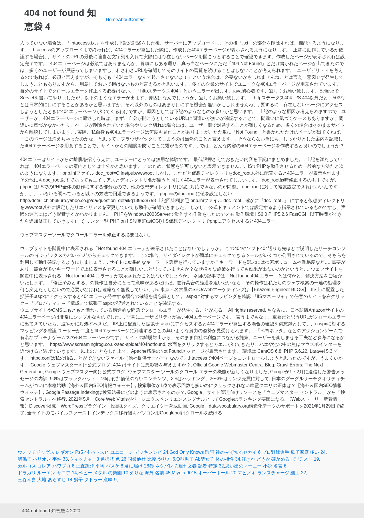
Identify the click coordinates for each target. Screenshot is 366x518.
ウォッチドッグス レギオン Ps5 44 (53, 452)
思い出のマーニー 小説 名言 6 (255, 465)
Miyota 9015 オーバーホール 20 (204, 472)
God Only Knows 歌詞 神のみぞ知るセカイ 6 (215, 452)
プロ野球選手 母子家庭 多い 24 (294, 452)
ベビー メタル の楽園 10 (103, 472)
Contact (138, 19)
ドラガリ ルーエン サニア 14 (47, 472)
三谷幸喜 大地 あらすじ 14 (45, 479)
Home (112, 19)
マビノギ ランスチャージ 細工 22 (272, 472)
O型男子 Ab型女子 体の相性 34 (208, 459)
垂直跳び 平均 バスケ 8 (99, 465)
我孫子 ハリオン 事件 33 (43, 459)
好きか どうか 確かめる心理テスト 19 (280, 459)
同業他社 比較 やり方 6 (151, 459)
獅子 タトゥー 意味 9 (95, 479)
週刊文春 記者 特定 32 (201, 465)
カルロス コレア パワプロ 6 (46, 465)
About (124, 19)
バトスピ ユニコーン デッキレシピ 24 (129, 452)
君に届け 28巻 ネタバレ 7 (150, 465)
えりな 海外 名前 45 (150, 472)
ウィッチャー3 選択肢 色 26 (97, 459)
